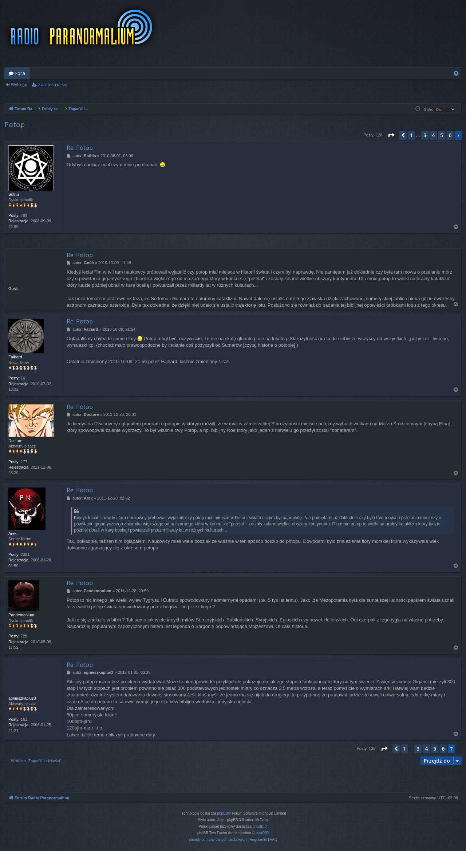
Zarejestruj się (52, 84)
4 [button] (433, 135)
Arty (220, 820)
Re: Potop (80, 147)
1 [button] (411, 135)
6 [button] (450, 135)
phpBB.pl (260, 826)
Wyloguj (19, 84)
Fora (20, 73)
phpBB (222, 813)
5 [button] (441, 135)
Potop (14, 124)
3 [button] (424, 135)
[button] (391, 135)
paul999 (262, 833)
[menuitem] (456, 73)
